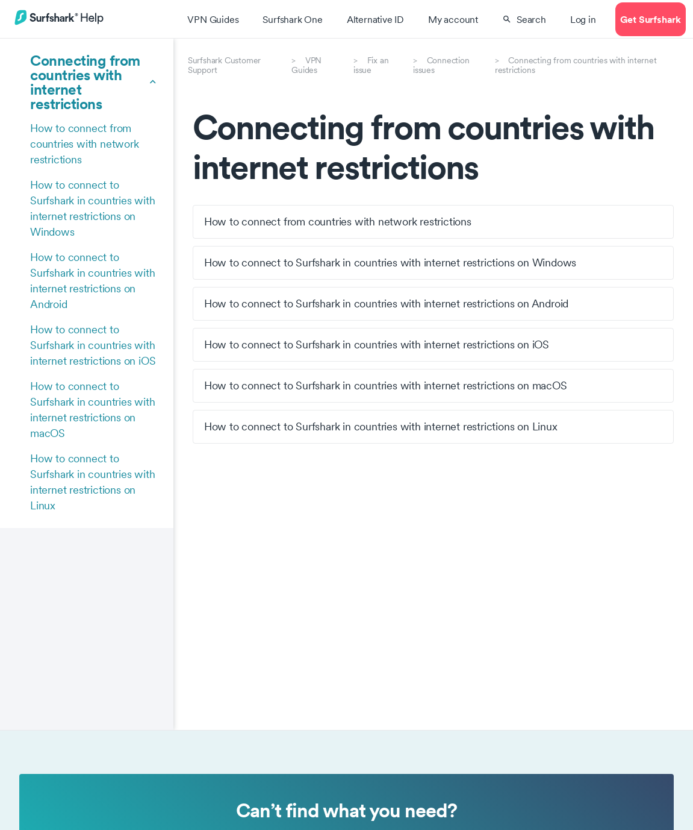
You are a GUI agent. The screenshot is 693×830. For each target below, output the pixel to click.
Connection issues (441, 65)
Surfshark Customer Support (224, 65)
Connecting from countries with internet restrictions (576, 65)
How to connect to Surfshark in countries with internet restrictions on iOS (92, 345)
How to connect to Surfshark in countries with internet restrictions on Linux (92, 481)
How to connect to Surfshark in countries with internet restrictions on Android (92, 280)
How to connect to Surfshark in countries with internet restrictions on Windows (92, 208)
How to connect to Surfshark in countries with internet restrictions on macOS (92, 409)
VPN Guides (306, 65)
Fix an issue (370, 65)
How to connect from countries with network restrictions (84, 143)
